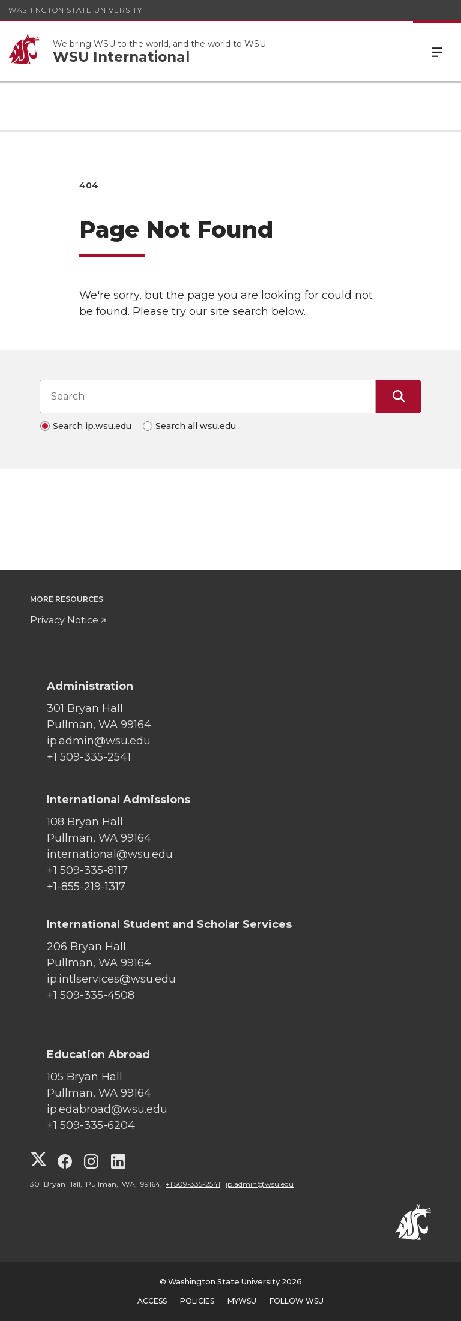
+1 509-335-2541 (193, 1183)
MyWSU (241, 1300)
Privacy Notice (64, 620)
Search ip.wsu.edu (92, 426)
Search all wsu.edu (195, 426)
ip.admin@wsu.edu (260, 1183)
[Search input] (208, 396)
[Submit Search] (398, 396)
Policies (197, 1300)
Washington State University (75, 9)
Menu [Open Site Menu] (437, 51)
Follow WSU (297, 1300)
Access (152, 1300)
